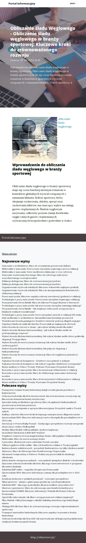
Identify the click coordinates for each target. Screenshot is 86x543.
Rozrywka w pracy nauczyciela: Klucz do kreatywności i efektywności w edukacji (41, 379)
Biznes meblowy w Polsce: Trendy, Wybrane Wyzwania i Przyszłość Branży (38, 367)
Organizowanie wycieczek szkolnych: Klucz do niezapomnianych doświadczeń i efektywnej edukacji (40, 292)
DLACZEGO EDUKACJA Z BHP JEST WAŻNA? (23, 433)
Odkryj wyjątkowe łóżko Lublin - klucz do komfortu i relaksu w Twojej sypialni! (40, 445)
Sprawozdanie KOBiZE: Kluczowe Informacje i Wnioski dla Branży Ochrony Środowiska (38, 492)
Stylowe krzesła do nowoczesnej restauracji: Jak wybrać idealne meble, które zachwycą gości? (39, 344)
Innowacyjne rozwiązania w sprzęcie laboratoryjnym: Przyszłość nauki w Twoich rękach (41, 410)
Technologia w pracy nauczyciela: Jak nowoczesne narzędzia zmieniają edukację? (42, 305)
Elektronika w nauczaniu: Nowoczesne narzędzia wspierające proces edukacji (40, 269)
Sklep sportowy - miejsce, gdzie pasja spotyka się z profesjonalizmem (36, 482)
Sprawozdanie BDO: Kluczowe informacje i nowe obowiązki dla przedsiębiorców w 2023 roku (42, 419)
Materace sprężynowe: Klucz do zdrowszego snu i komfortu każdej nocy (37, 488)
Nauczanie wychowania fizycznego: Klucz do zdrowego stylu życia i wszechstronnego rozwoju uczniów (35, 276)
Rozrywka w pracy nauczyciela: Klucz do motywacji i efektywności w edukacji (39, 370)
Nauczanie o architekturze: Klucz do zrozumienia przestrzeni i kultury (36, 265)
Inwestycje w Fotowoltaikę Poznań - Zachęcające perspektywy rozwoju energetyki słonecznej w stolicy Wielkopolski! (42, 425)
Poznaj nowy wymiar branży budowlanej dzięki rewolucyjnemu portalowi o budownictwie (38, 391)
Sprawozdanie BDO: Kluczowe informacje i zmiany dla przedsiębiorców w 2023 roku (40, 474)
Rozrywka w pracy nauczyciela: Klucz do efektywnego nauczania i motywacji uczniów (39, 374)
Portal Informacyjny (21, 3)
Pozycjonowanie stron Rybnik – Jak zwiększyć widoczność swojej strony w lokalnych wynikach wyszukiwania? (38, 310)
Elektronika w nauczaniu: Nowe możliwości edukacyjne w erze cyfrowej (37, 272)
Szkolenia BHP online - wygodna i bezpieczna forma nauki (30, 469)
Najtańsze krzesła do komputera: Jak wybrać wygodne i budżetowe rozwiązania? (41, 364)
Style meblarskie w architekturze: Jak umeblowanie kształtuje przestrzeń (37, 318)
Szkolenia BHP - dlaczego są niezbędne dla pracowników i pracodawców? (38, 485)
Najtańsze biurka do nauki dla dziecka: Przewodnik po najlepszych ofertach (39, 324)
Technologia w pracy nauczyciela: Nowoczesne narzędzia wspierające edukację (41, 299)
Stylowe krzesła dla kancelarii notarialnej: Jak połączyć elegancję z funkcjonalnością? (34, 350)
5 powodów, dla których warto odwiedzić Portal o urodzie (30, 442)
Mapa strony (9, 253)
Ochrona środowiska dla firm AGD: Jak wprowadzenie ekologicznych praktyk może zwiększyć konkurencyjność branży (42, 520)
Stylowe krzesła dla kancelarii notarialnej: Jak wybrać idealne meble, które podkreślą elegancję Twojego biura (43, 338)
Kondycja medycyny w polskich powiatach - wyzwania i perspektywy (35, 478)
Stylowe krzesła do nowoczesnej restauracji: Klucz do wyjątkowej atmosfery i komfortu (40, 356)
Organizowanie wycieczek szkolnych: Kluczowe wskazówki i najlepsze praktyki (40, 287)
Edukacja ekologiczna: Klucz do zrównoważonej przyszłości (31, 281)
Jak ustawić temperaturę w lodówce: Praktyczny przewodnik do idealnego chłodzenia (38, 456)
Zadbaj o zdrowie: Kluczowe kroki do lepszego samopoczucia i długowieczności (41, 414)
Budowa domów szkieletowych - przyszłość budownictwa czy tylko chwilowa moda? (43, 448)
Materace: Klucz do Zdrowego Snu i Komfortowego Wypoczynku (34, 451)
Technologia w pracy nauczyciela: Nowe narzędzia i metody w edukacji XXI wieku (41, 315)
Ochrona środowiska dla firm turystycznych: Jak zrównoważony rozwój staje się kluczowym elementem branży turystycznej (41, 397)
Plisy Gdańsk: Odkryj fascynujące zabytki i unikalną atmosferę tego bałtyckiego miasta (40, 502)
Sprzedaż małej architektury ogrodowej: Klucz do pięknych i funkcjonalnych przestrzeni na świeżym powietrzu (39, 403)
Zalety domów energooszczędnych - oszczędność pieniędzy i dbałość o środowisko (43, 460)
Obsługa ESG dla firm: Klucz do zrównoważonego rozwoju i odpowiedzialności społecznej (40, 508)
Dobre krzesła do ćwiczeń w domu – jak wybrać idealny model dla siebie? (37, 327)
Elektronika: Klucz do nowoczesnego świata (23, 439)
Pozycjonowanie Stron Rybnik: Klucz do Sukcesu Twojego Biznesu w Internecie (40, 302)
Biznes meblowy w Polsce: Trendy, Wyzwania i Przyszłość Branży (33, 382)
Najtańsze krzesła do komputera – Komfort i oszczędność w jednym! (36, 360)
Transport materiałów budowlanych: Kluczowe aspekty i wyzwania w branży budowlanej (39, 514)
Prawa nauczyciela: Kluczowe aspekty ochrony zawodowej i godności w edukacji (41, 296)
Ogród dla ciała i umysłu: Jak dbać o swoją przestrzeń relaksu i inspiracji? (37, 497)
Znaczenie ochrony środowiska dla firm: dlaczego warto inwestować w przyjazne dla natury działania (42, 465)
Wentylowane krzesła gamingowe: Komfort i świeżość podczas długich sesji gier (41, 321)
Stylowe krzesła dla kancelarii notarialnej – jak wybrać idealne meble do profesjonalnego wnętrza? (37, 331)
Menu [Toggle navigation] (73, 3)
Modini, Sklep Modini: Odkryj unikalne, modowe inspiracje (30, 429)
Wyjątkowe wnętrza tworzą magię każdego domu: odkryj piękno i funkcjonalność (41, 436)
